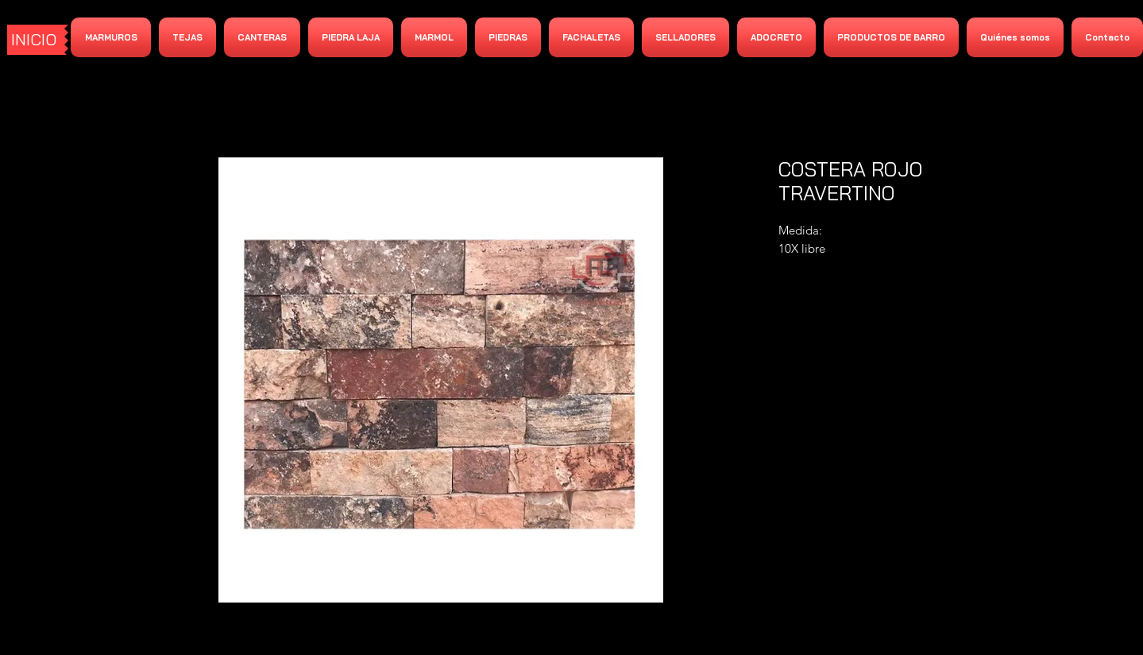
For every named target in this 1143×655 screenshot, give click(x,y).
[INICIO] (35, 40)
